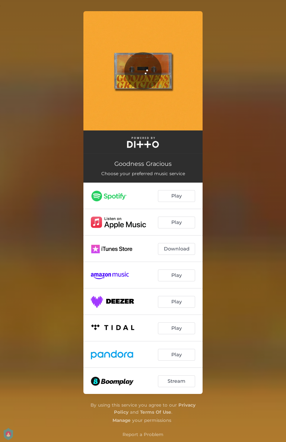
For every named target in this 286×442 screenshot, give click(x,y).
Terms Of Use (155, 412)
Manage (121, 420)
